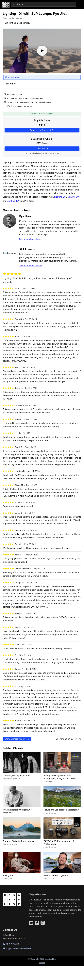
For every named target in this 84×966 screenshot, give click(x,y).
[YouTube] (31, 923)
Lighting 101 (10, 83)
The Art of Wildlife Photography (18, 841)
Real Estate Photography (55, 875)
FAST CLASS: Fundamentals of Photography (58, 842)
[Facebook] (37, 923)
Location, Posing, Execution (16, 775)
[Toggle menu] (80, 4)
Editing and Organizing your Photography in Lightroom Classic (60, 777)
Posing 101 (8, 875)
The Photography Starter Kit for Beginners (18, 811)
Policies (42, 962)
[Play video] (42, 51)
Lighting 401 (13, 200)
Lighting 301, (73, 196)
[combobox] (43, 4)
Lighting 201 (60, 196)
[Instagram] (42, 923)
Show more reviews (17, 738)
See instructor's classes (30, 239)
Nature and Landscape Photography (61, 809)
